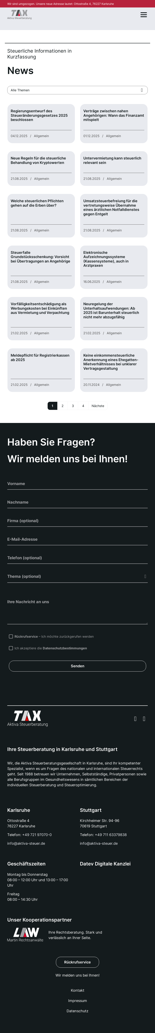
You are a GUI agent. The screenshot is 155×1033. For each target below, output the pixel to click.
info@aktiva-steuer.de (26, 843)
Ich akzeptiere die (51, 648)
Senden (77, 666)
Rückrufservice (77, 962)
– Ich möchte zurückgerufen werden (54, 636)
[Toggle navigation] (144, 15)
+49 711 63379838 (111, 835)
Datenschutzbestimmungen (65, 648)
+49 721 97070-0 (37, 835)
